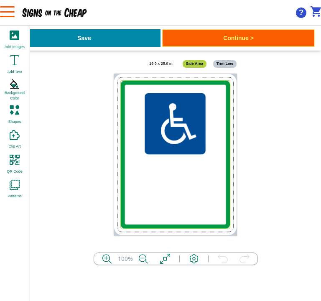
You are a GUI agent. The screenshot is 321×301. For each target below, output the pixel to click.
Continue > (238, 38)
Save (84, 38)
